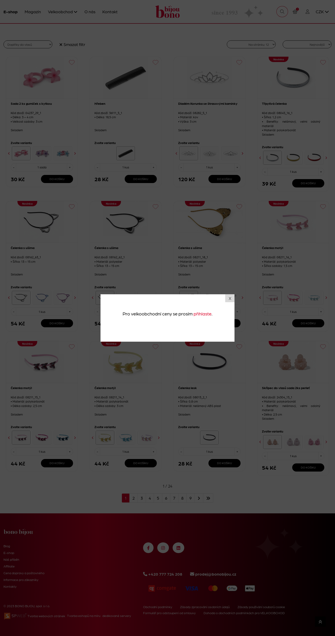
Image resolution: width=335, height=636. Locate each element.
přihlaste (202, 313)
